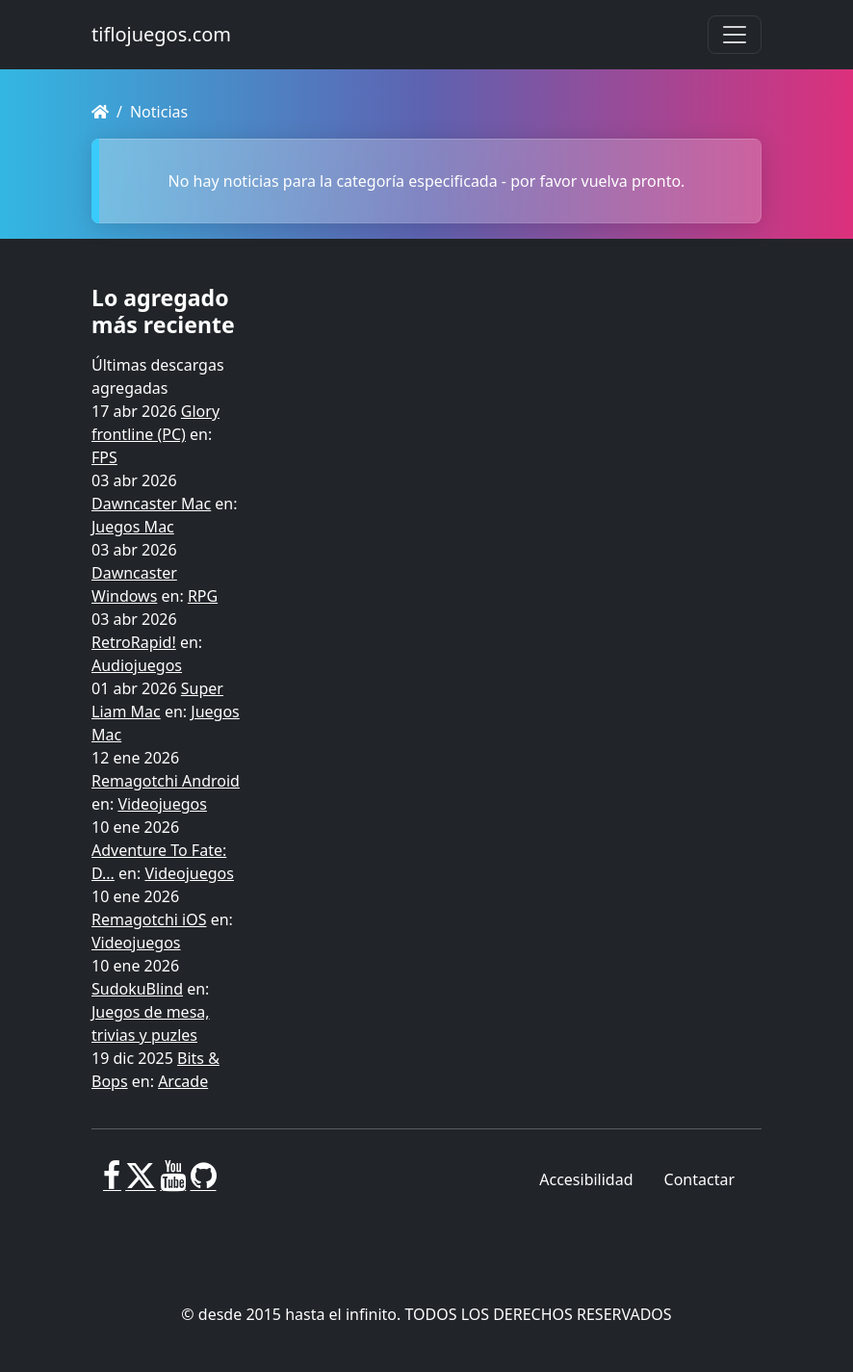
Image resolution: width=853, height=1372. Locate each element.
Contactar (699, 1179)
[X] (140, 1183)
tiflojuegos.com (161, 34)
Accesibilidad (586, 1179)
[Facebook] (112, 1183)
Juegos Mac (132, 526)
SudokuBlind (137, 988)
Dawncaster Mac (151, 503)
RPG (203, 596)
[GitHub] (204, 1183)
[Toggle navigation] (735, 34)
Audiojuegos (136, 665)
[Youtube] (173, 1183)
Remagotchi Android (165, 780)
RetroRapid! (133, 642)
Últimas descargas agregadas (157, 376)
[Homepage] (100, 111)
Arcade (183, 1081)
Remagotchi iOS (148, 919)
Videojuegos (162, 804)
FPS (104, 457)
